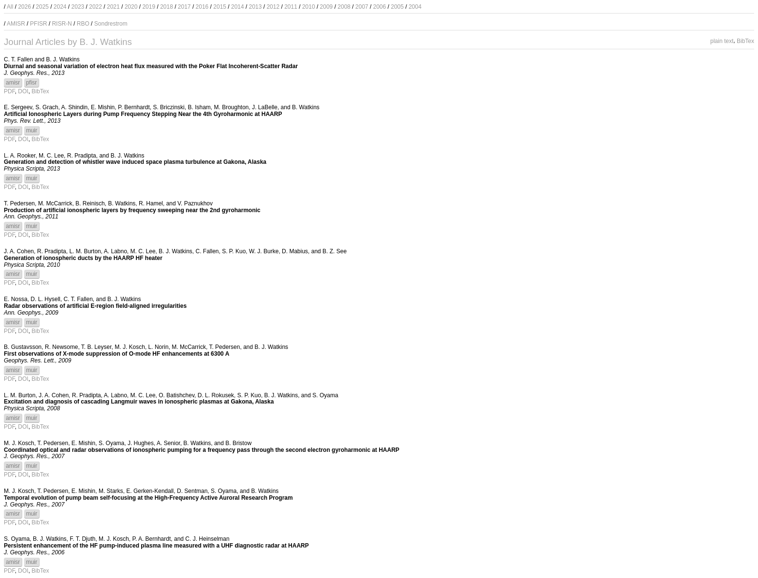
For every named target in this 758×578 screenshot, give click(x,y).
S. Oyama (325, 395)
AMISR (16, 23)
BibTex (745, 40)
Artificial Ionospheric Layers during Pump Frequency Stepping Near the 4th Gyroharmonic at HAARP (143, 114)
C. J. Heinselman (207, 538)
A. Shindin (74, 107)
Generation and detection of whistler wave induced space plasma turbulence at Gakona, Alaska (135, 162)
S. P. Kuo (234, 251)
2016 (202, 6)
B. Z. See (334, 251)
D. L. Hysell (45, 299)
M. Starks (111, 491)
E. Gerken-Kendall (150, 491)
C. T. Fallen (18, 59)
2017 (184, 6)
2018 (166, 6)
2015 (219, 6)
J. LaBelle (264, 107)
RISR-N (62, 23)
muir (31, 130)
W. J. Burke (263, 251)
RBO (83, 23)
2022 (95, 6)
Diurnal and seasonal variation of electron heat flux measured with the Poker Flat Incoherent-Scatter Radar (151, 66)
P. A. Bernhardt (151, 538)
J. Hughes (141, 443)
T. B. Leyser (96, 347)
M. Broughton (231, 107)
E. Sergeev (18, 107)
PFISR (38, 23)
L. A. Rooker (19, 155)
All (10, 6)
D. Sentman (192, 491)
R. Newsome (61, 347)
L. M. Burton (85, 251)
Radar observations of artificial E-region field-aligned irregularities (95, 306)
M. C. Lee (51, 155)
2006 (379, 6)
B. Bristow (238, 443)
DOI (23, 91)
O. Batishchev (176, 395)
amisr (13, 82)
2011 (290, 6)
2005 (397, 6)
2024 (60, 6)
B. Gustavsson (23, 347)
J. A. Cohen (19, 251)
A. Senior (168, 443)
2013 (255, 6)
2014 (237, 6)
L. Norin (158, 347)
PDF (9, 91)
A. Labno (115, 251)
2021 (113, 6)
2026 (24, 6)
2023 (78, 6)
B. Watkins (306, 107)
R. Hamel (151, 203)
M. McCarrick (55, 203)
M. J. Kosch (130, 347)
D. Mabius (295, 251)
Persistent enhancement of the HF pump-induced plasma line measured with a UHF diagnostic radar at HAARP (156, 545)
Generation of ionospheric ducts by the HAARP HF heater (83, 258)
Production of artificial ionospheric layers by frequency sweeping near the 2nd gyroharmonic (132, 210)
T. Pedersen (19, 203)
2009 (326, 6)
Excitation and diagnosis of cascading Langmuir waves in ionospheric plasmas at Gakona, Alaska (139, 401)
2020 (131, 6)
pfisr (31, 82)
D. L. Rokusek (216, 395)
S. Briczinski (168, 107)
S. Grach (46, 107)
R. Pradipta (81, 155)
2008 (343, 6)
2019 (148, 6)
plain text (721, 40)
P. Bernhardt (134, 107)
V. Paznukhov (195, 203)
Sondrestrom (111, 23)
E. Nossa (16, 299)
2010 (308, 6)
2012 (272, 6)
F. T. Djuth (82, 538)
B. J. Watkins (63, 59)
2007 (361, 6)
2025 (42, 6)
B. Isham (199, 107)
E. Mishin (103, 107)
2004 (415, 6)
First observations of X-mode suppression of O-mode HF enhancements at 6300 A (116, 353)
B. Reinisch (90, 203)
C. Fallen (207, 251)
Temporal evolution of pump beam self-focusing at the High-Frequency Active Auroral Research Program (148, 497)
